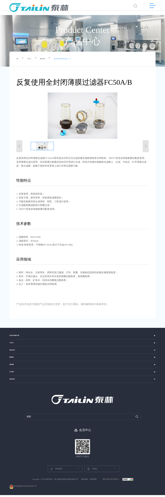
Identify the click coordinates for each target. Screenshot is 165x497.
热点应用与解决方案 (20, 331)
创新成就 (14, 365)
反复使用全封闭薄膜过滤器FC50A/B (87, 59)
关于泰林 (14, 374)
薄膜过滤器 (53, 59)
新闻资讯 (14, 357)
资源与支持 (15, 348)
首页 (18, 59)
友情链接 (56, 470)
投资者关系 (15, 383)
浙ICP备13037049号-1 (111, 481)
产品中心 (34, 59)
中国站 (92, 470)
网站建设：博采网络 (89, 481)
